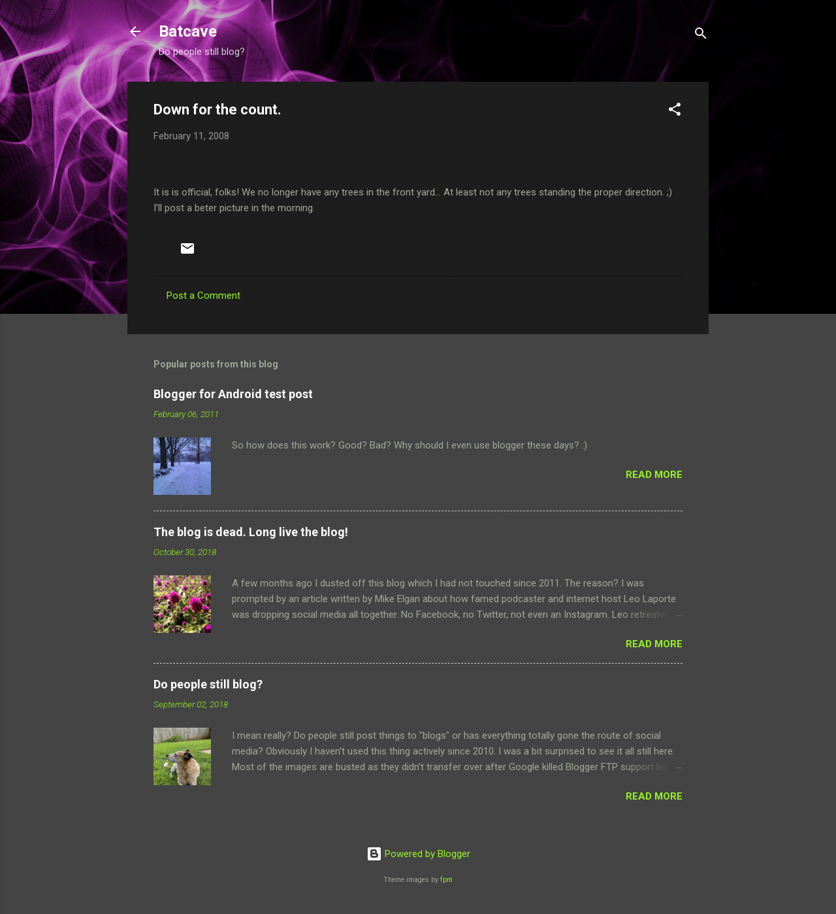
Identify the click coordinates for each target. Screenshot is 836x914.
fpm (446, 879)
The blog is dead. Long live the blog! (250, 532)
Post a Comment (203, 295)
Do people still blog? (208, 684)
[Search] (701, 36)
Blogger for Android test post (233, 394)
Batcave (188, 31)
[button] (675, 111)
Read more (654, 475)
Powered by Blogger (418, 854)
